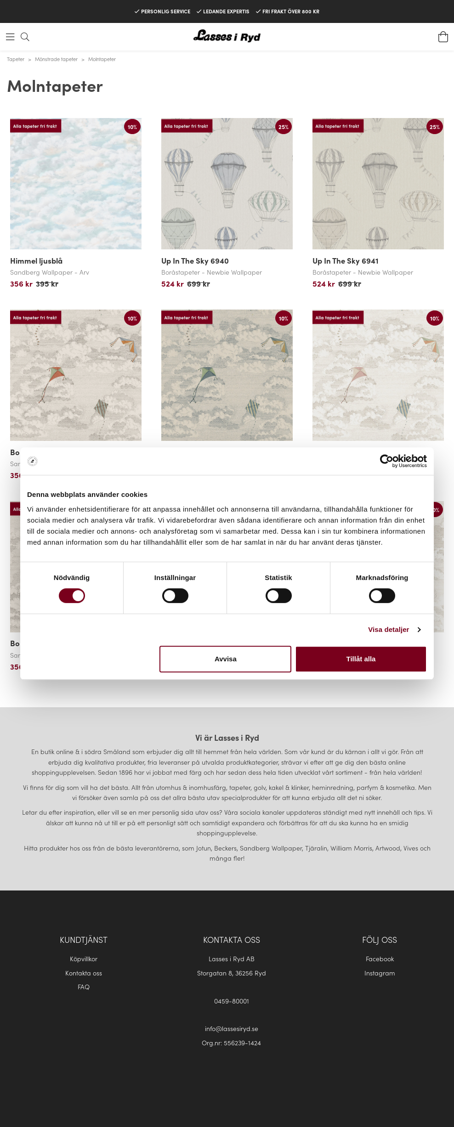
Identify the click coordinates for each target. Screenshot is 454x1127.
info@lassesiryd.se (231, 1028)
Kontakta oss (83, 972)
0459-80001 (231, 1000)
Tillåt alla (360, 659)
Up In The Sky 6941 (345, 260)
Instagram (379, 972)
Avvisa (226, 659)
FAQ (84, 986)
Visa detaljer (388, 629)
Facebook (380, 958)
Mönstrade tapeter (56, 58)
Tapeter (15, 58)
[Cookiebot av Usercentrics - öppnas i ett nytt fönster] (386, 461)
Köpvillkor (83, 958)
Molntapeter (102, 58)
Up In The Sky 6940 (195, 260)
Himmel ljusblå (36, 260)
